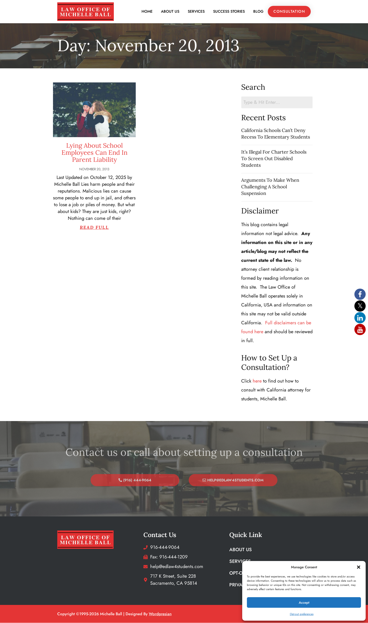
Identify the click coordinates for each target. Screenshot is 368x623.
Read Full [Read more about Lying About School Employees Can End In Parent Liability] (69, 227)
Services (196, 11)
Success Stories (229, 11)
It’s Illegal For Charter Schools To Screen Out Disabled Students (284, 158)
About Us (170, 11)
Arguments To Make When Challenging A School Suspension (281, 186)
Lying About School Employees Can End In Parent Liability (69, 152)
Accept (304, 602)
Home (147, 11)
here (268, 381)
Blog (258, 11)
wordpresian (160, 614)
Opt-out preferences (302, 614)
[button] (358, 567)
